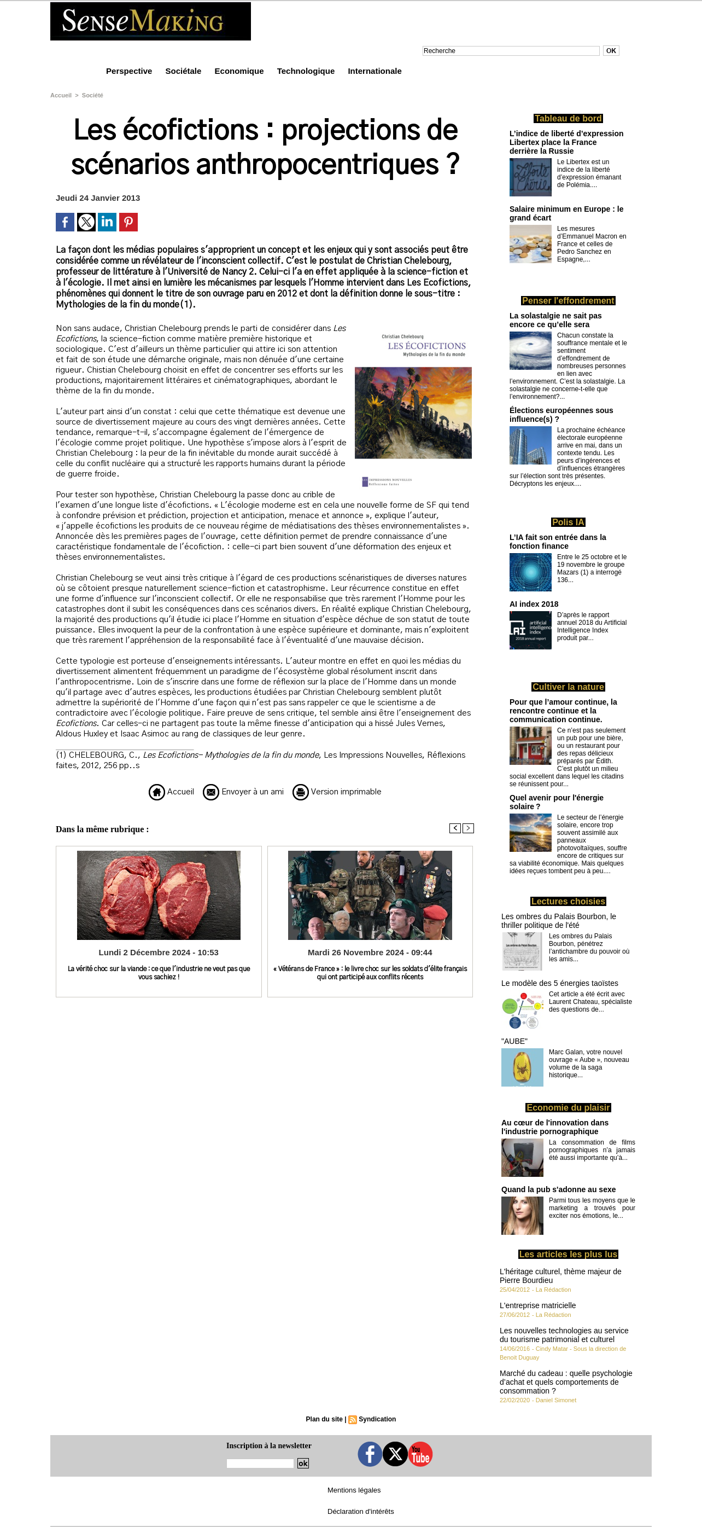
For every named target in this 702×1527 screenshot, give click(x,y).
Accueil (61, 95)
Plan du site (324, 1419)
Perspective (130, 71)
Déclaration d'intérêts (360, 1511)
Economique (240, 71)
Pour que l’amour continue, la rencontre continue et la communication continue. (563, 711)
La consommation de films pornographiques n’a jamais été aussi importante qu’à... (592, 1150)
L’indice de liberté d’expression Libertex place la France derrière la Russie (567, 142)
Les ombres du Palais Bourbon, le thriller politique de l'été (558, 921)
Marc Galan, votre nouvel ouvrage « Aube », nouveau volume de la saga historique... (589, 1063)
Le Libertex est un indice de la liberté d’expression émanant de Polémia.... (589, 173)
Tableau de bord (568, 118)
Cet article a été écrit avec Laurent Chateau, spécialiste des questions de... (590, 1001)
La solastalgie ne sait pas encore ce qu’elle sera (556, 320)
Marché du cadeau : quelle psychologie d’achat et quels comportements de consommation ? (566, 1382)
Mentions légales (354, 1490)
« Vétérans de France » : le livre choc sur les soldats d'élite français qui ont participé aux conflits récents (370, 973)
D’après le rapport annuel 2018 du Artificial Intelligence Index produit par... (592, 626)
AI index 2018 (534, 604)
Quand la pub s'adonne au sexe (558, 1189)
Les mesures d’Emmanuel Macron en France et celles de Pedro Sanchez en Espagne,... (592, 244)
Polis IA (568, 522)
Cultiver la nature (568, 687)
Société (92, 95)
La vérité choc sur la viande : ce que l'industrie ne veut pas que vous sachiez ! (159, 973)
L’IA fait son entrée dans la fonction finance (558, 541)
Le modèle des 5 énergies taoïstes (559, 983)
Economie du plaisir (568, 1107)
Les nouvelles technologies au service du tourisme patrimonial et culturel (564, 1335)
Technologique (307, 71)
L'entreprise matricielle (538, 1305)
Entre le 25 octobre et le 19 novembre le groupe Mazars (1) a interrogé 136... (592, 568)
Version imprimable (337, 792)
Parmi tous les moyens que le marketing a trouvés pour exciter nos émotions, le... (592, 1208)
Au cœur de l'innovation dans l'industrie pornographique (555, 1127)
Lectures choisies (568, 901)
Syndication (377, 1419)
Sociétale (184, 71)
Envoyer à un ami (243, 792)
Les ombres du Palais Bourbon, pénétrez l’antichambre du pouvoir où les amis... (589, 947)
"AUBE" (514, 1041)
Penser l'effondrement (568, 300)
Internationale (374, 71)
